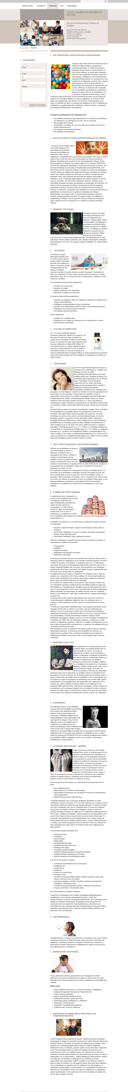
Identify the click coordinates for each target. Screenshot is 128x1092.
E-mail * (24, 74)
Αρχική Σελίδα (24, 48)
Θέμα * (24, 80)
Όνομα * (24, 67)
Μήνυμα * (25, 86)
